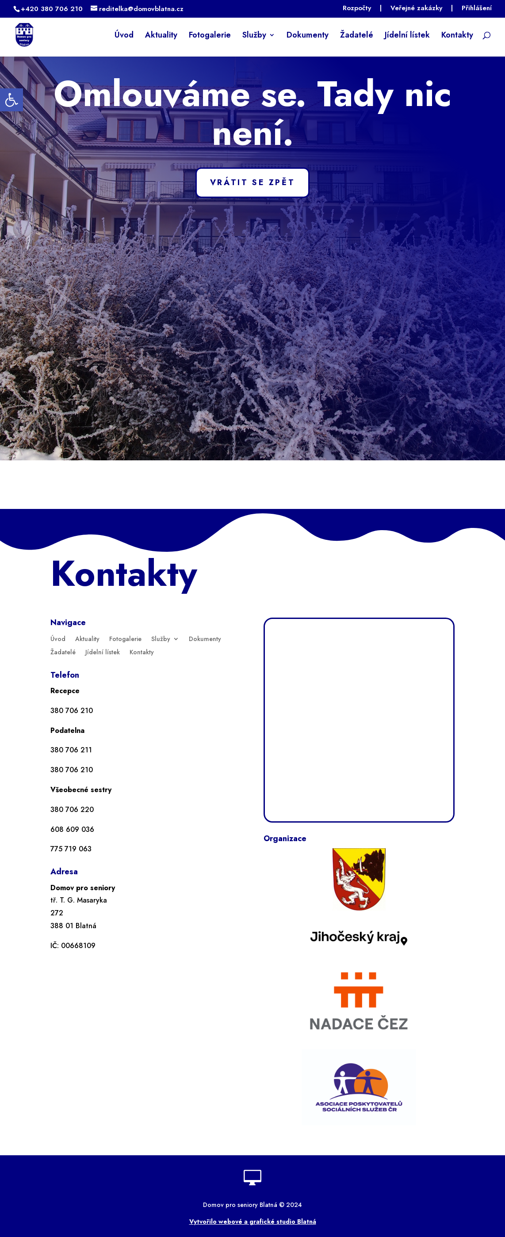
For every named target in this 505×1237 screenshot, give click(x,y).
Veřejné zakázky (416, 9)
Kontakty (457, 36)
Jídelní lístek (407, 36)
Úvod (124, 36)
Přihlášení (477, 9)
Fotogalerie (210, 36)
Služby (254, 36)
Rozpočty (357, 9)
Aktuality (161, 36)
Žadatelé (356, 36)
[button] (11, 99)
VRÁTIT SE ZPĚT (252, 182)
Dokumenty (308, 36)
